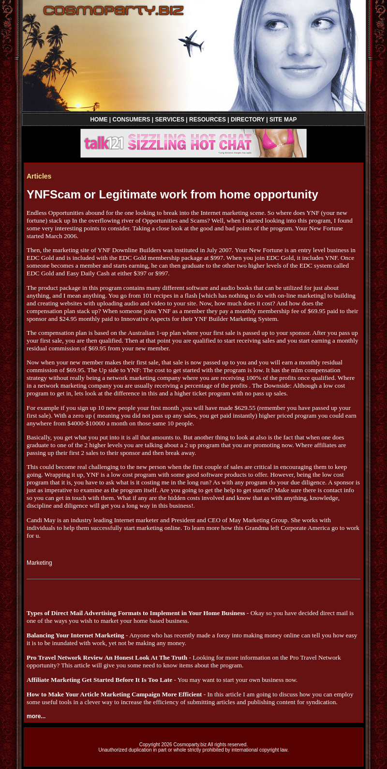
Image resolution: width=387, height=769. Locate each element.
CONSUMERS (131, 119)
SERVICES (169, 119)
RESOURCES (207, 119)
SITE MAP (283, 119)
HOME (98, 119)
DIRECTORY (248, 119)
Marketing (39, 562)
